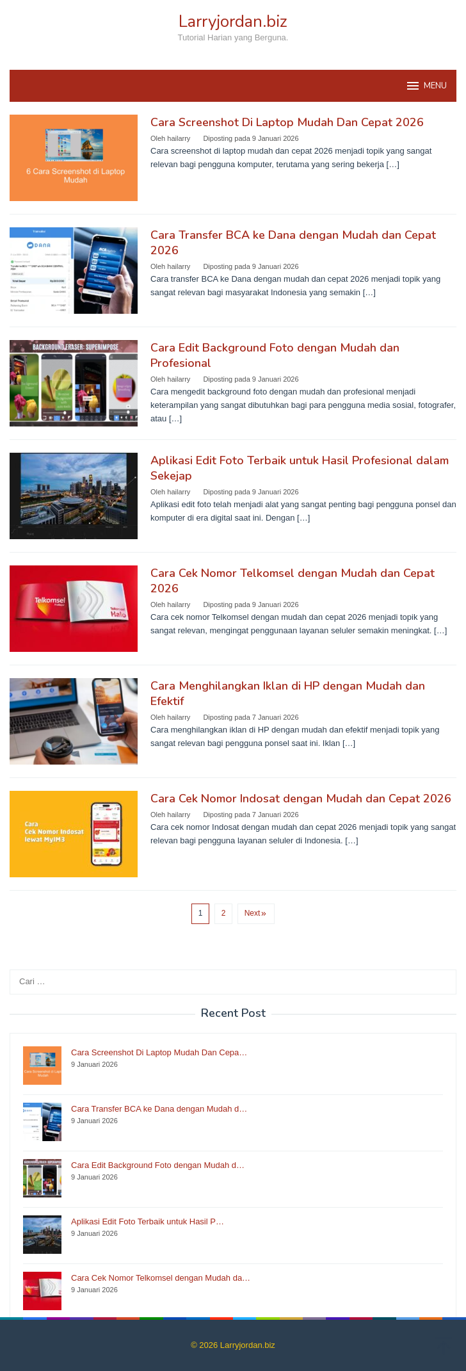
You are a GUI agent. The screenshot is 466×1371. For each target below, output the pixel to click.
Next (256, 913)
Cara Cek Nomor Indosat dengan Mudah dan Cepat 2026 (300, 798)
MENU (426, 85)
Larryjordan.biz (233, 21)
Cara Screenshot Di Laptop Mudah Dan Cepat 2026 (287, 122)
